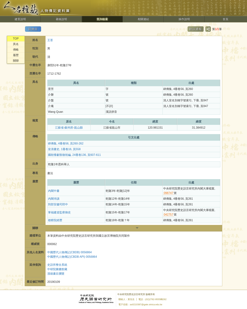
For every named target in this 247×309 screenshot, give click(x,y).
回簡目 (33, 29)
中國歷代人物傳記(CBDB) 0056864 (69, 252)
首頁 (225, 19)
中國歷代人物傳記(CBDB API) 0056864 (72, 256)
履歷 (16, 55)
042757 (168, 214)
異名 (16, 44)
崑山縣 (78, 127)
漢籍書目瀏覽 (55, 273)
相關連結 (143, 19)
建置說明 (20, 19)
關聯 (16, 60)
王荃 (50, 40)
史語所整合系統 (57, 264)
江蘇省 (59, 127)
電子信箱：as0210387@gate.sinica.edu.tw (140, 304)
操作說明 (184, 19)
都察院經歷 (55, 220)
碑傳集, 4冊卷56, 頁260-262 (65, 143)
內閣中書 (53, 190)
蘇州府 (69, 127)
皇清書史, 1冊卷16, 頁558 (64, 149)
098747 (168, 192)
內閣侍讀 (53, 198)
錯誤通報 (195, 29)
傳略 (16, 49)
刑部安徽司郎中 (58, 204)
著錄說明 (61, 19)
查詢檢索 (102, 19)
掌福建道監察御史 (59, 212)
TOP (16, 38)
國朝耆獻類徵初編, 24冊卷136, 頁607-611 (74, 154)
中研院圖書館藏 (57, 269)
